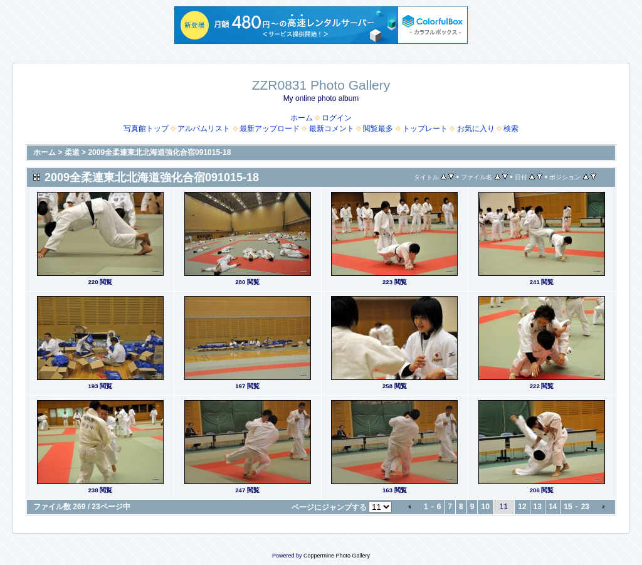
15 (568, 506)
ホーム (301, 118)
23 (585, 506)
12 (522, 506)
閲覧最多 (378, 128)
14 (553, 506)
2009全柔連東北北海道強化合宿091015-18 (159, 152)
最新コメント (331, 128)
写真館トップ (146, 128)
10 (485, 506)
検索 (510, 128)
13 (538, 506)
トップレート (425, 128)
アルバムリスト (203, 128)
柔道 (72, 152)
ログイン (337, 118)
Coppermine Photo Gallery (336, 555)
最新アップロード (269, 128)
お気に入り (476, 128)
